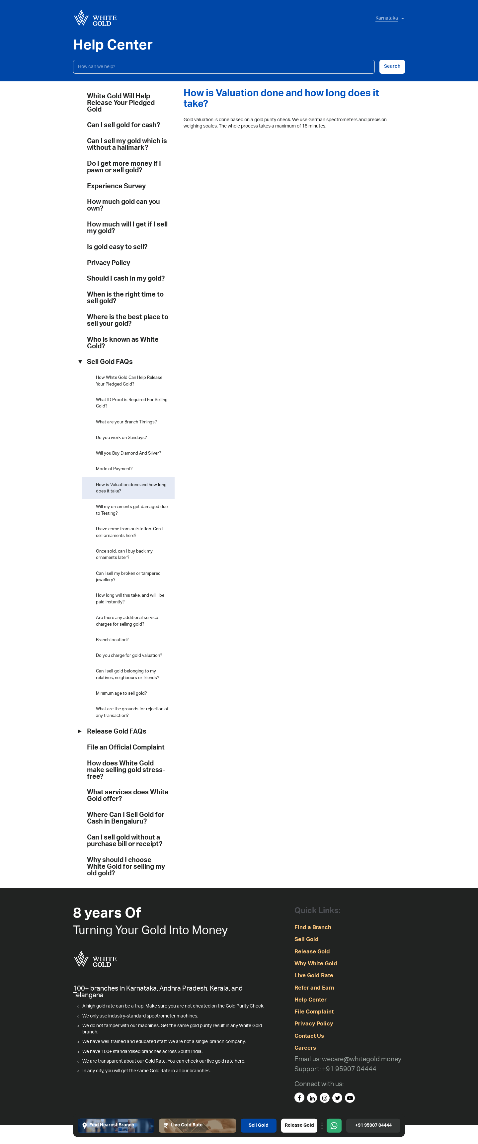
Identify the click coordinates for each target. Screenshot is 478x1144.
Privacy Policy (108, 263)
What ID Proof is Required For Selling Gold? (132, 403)
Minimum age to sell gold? (121, 693)
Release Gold (299, 1125)
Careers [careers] (305, 1048)
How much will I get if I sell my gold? (127, 227)
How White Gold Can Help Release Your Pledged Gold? (129, 381)
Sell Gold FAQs (110, 362)
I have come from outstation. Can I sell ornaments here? (129, 532)
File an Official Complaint (126, 747)
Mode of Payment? (114, 469)
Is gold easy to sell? (117, 247)
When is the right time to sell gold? (125, 298)
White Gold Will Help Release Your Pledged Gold (121, 103)
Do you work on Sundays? (121, 438)
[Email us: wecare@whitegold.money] (347, 1059)
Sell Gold (259, 1125)
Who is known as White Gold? (123, 343)
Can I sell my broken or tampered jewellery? (128, 577)
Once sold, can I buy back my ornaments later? (124, 554)
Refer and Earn (314, 988)
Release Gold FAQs (116, 731)
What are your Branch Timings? (126, 422)
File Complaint (314, 1011)
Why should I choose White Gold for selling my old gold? (126, 867)
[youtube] (350, 1098)
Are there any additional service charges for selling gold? (127, 621)
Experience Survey (116, 186)
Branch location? (112, 640)
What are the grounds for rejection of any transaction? (132, 712)
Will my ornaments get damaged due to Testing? (132, 510)
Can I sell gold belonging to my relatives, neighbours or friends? (127, 674)
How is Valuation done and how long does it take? (131, 488)
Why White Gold (315, 963)
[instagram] (325, 1098)
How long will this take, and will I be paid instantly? (130, 598)
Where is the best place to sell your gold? (127, 320)
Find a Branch (312, 927)
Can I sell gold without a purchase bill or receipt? (124, 840)
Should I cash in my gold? (126, 278)
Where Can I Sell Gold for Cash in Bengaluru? (125, 818)
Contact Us (309, 1036)
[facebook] (299, 1097)
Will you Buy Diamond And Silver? (128, 453)
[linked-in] (312, 1098)
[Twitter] (337, 1098)
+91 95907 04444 (373, 1125)
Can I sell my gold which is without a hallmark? (127, 144)
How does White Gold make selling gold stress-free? (126, 770)
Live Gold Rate (313, 975)
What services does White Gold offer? (128, 795)
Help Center (310, 1000)
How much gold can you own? (123, 205)
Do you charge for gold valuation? (129, 656)
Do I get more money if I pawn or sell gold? (124, 167)
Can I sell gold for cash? (123, 125)
